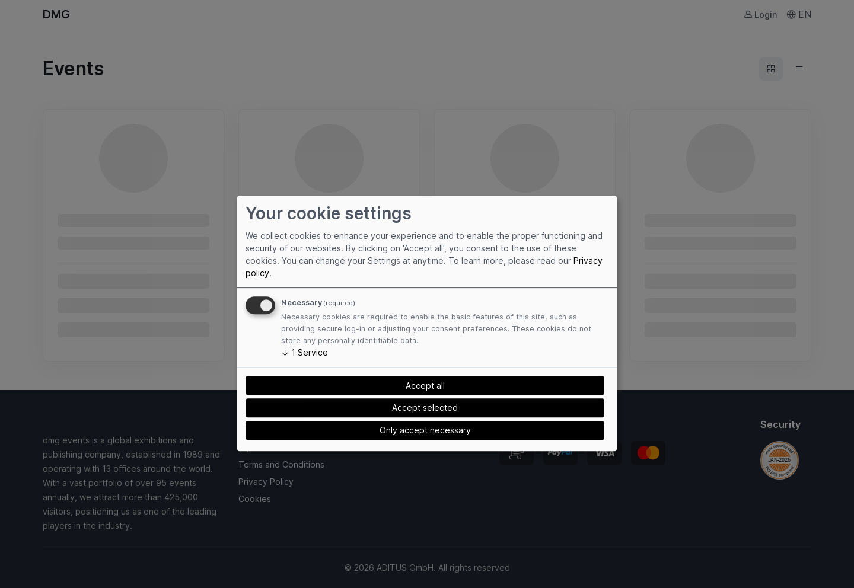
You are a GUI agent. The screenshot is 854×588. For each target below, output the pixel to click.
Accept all (425, 386)
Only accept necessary (425, 430)
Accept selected (425, 407)
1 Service (304, 352)
